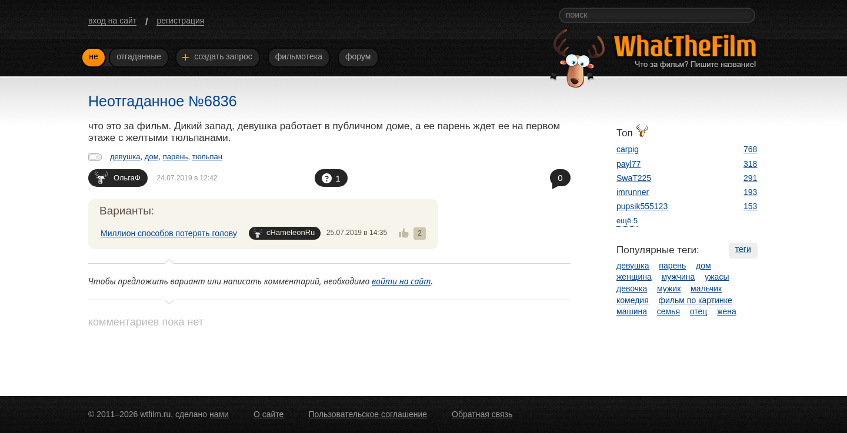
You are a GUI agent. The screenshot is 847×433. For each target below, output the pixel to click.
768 (750, 149)
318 (750, 164)
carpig (627, 149)
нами (219, 414)
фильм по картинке (695, 300)
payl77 (628, 164)
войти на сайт (401, 281)
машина (631, 311)
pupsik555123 (642, 206)
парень (175, 156)
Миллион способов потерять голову (169, 233)
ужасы (717, 276)
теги (743, 249)
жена (726, 311)
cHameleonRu (284, 233)
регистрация (180, 20)
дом (152, 156)
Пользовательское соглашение (367, 414)
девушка (125, 156)
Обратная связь (482, 414)
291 (750, 178)
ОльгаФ (118, 177)
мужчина (678, 276)
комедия (632, 300)
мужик (669, 288)
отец (699, 311)
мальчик (706, 288)
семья (668, 311)
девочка (631, 288)
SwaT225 (633, 178)
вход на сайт (112, 20)
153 (750, 206)
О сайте (269, 414)
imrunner (632, 192)
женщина (634, 276)
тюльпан (207, 156)
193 (750, 192)
